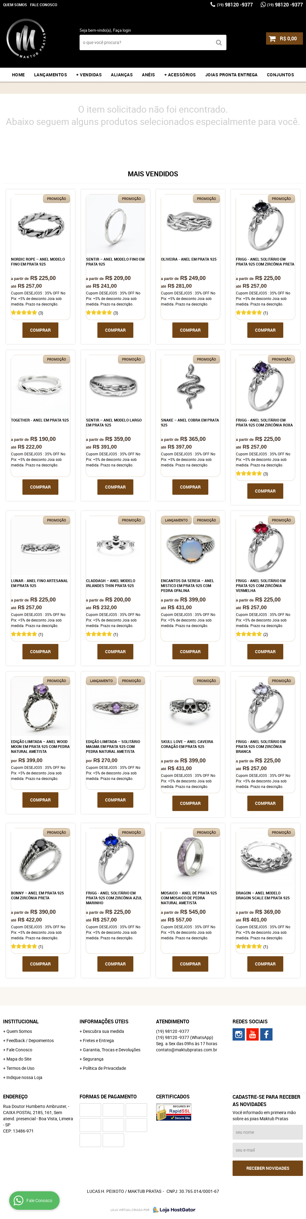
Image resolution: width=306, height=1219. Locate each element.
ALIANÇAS (122, 75)
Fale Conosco (43, 4)
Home (18, 75)
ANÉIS (148, 75)
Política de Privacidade (104, 1068)
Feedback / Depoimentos (30, 1040)
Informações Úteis (104, 1021)
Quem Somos (15, 4)
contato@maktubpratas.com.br (186, 1050)
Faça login (122, 30)
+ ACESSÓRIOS (180, 75)
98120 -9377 (235, 4)
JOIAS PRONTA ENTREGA (231, 75)
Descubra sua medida (103, 1031)
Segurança (93, 1059)
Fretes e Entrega (98, 1040)
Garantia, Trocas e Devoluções (111, 1050)
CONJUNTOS (280, 75)
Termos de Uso (20, 1068)
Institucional (21, 1021)
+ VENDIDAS (89, 75)
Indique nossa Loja (24, 1077)
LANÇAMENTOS (50, 75)
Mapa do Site (18, 1059)
